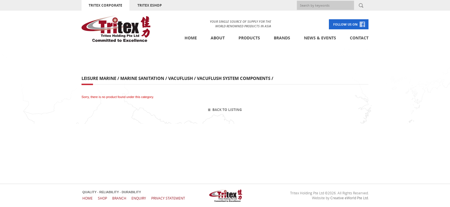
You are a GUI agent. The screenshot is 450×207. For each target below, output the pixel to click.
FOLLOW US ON (345, 24)
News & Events (320, 38)
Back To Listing (227, 109)
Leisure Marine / (101, 78)
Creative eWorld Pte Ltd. (349, 197)
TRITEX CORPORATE (105, 5)
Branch (119, 198)
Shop (102, 198)
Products (249, 38)
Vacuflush (180, 78)
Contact (359, 38)
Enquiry (138, 198)
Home (191, 38)
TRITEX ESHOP (149, 5)
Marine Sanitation (142, 78)
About (218, 38)
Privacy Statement (168, 198)
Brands (282, 38)
